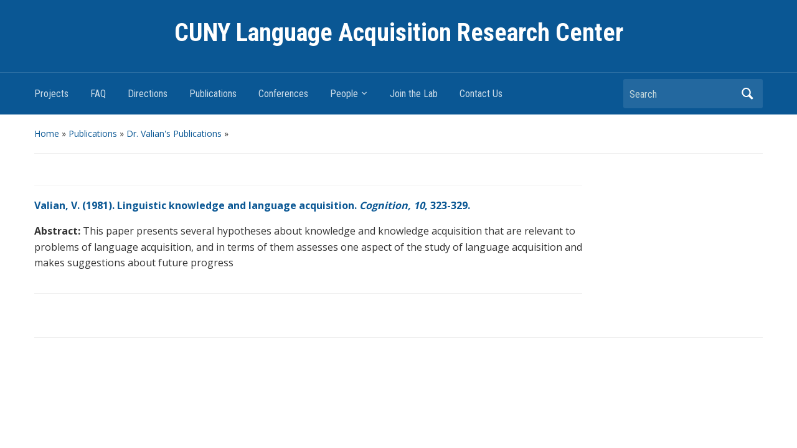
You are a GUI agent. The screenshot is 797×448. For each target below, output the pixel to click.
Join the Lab (414, 94)
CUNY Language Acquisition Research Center (398, 32)
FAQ (98, 94)
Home (46, 133)
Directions (147, 94)
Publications (213, 94)
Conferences (283, 94)
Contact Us (481, 94)
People (344, 94)
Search (747, 93)
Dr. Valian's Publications (174, 133)
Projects (51, 94)
